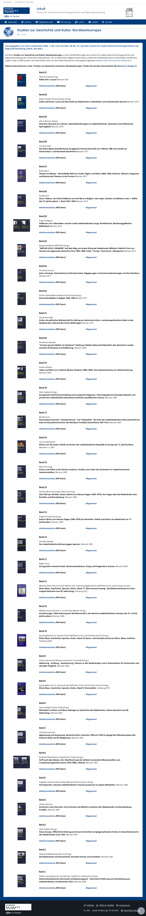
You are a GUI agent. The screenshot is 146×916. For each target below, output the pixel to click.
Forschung (64, 22)
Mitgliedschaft (44, 22)
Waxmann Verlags (125, 66)
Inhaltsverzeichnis (47, 86)
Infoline (89, 905)
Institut (26, 22)
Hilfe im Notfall (105, 905)
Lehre (79, 22)
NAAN (93, 22)
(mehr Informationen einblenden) (117, 60)
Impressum (123, 905)
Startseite (10, 22)
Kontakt (107, 22)
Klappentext (91, 86)
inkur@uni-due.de (132, 910)
